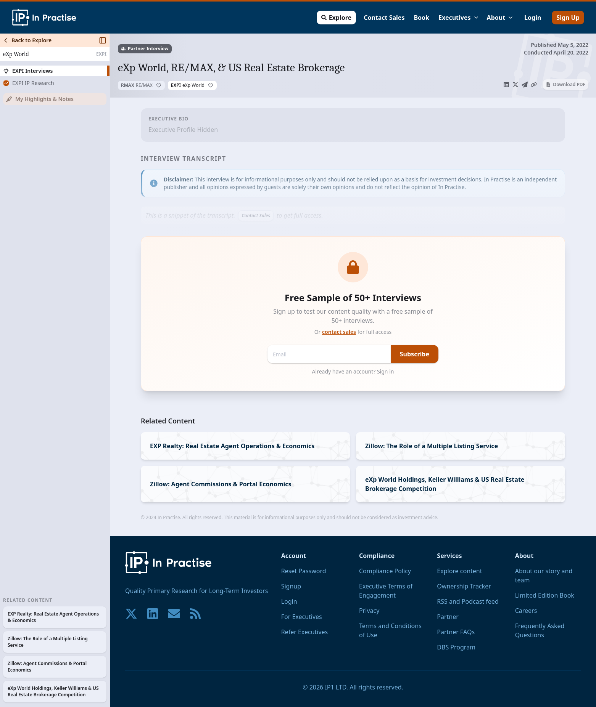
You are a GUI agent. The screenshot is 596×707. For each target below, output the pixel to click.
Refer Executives (304, 632)
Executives (458, 17)
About (500, 17)
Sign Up (567, 17)
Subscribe (414, 354)
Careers (526, 610)
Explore (336, 17)
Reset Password (303, 571)
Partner (448, 616)
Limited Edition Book (544, 595)
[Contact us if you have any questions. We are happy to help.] (174, 614)
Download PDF (565, 84)
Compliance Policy (385, 571)
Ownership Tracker (464, 586)
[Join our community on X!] (131, 614)
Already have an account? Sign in (353, 371)
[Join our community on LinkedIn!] (153, 614)
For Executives (301, 616)
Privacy (369, 610)
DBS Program (456, 647)
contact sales (339, 331)
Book (421, 17)
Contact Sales (383, 17)
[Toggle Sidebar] (109, 370)
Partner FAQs (456, 632)
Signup (291, 586)
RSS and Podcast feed (467, 601)
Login (532, 17)
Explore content (459, 571)
